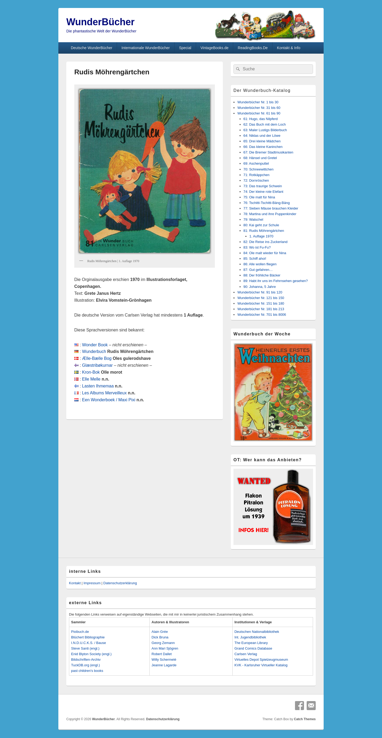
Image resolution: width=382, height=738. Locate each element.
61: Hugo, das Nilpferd (261, 119)
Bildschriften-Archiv (86, 660)
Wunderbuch (94, 351)
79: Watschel (253, 219)
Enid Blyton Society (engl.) (91, 654)
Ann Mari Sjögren (164, 648)
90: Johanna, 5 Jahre (260, 287)
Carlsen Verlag (246, 654)
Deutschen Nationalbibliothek (257, 632)
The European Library (251, 643)
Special (185, 48)
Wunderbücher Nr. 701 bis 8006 (261, 315)
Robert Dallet (161, 654)
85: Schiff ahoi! (255, 259)
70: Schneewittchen (259, 169)
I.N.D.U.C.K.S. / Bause (88, 643)
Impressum (92, 583)
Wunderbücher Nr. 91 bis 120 (259, 292)
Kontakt (75, 583)
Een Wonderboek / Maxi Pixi (108, 400)
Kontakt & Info (288, 48)
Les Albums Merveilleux (104, 393)
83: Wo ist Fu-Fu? (257, 247)
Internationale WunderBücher (145, 48)
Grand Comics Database (253, 648)
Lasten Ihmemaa (98, 386)
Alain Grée (159, 632)
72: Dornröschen (256, 180)
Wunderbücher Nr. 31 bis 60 (258, 108)
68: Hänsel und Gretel (260, 158)
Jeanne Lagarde (163, 665)
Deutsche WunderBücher (91, 48)
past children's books (87, 671)
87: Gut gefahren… (258, 270)
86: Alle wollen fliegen (260, 264)
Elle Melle (91, 379)
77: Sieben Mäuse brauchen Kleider (271, 208)
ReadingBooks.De (253, 48)
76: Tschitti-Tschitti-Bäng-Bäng (267, 203)
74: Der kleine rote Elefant (263, 192)
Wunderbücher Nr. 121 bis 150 (260, 298)
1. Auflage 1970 (261, 236)
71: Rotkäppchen (257, 175)
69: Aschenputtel (256, 163)
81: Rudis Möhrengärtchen (264, 231)
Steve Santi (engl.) (85, 648)
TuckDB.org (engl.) (85, 665)
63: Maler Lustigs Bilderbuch (265, 130)
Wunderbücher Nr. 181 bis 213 (260, 309)
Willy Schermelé (163, 660)
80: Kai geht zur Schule (261, 225)
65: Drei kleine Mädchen (262, 141)
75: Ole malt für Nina (259, 197)
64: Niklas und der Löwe (262, 136)
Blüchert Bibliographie (88, 637)
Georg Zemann (163, 643)
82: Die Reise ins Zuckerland (266, 242)
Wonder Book (95, 345)
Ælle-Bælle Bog (96, 358)
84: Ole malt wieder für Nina (265, 253)
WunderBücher (100, 21)
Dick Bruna (159, 637)
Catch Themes (305, 719)
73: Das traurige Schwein (263, 186)
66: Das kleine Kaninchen (263, 147)
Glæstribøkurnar (97, 365)
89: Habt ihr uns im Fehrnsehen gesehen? (276, 281)
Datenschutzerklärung (120, 583)
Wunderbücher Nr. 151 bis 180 (260, 303)
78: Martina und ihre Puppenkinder (270, 214)
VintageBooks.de (215, 48)
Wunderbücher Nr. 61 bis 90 (258, 113)
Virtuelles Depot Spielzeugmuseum (261, 660)
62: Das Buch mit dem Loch (265, 124)
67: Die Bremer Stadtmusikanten (268, 152)
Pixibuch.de (80, 632)
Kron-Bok (91, 372)
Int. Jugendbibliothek (250, 637)
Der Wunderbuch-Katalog (261, 90)
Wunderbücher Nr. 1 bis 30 (257, 102)
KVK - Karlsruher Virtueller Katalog (261, 665)
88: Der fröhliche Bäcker (262, 275)
